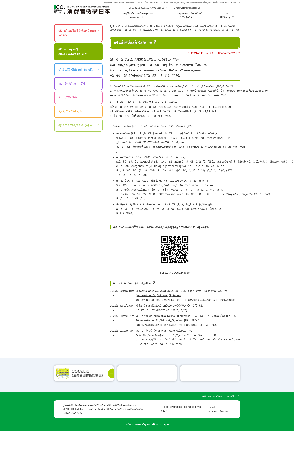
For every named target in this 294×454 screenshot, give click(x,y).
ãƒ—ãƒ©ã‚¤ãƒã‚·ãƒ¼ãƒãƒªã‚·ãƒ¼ (215, 419)
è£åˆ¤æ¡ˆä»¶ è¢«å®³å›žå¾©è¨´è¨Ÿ (72, 52)
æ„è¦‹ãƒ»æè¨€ (71, 83)
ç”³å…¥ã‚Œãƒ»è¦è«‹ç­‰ (75, 69)
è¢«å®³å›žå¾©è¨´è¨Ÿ (135, 26)
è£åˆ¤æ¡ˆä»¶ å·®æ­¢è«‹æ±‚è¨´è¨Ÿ (77, 33)
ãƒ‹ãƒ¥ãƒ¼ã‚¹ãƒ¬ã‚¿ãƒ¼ (75, 125)
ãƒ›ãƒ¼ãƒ (115, 26)
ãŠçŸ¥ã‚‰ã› (69, 97)
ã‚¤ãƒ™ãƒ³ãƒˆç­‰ (70, 111)
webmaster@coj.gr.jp (190, 8)
